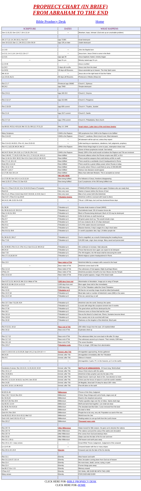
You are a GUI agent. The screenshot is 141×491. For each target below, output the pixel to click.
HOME (82, 485)
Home (100, 21)
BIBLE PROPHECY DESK (81, 481)
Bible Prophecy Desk (51, 21)
